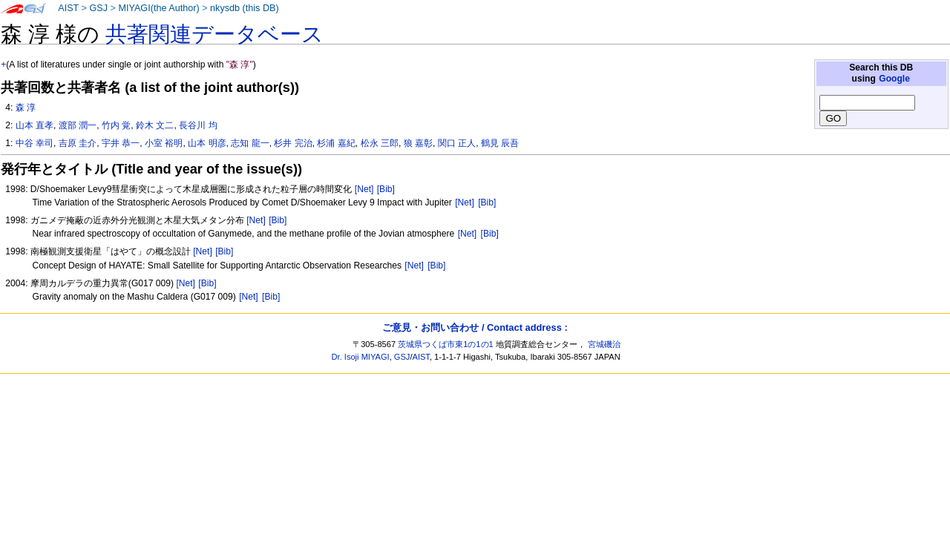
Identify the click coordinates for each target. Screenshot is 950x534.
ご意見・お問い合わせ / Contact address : (474, 327)
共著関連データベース (214, 34)
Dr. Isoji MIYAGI (361, 356)
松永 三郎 (380, 143)
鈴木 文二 (155, 125)
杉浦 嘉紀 (336, 143)
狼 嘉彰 (418, 143)
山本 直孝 (34, 125)
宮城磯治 (604, 344)
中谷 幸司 (34, 143)
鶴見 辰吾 (500, 143)
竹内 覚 (116, 125)
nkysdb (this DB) (244, 8)
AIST (68, 8)
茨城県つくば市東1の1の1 (446, 344)
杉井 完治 (293, 143)
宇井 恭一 (121, 143)
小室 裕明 (164, 143)
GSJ (98, 8)
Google (894, 78)
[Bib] (386, 189)
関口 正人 (457, 143)
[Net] (364, 189)
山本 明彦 (207, 143)
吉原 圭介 (77, 143)
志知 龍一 (250, 143)
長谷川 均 (198, 125)
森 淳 (26, 107)
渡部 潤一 (77, 125)
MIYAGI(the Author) (158, 8)
